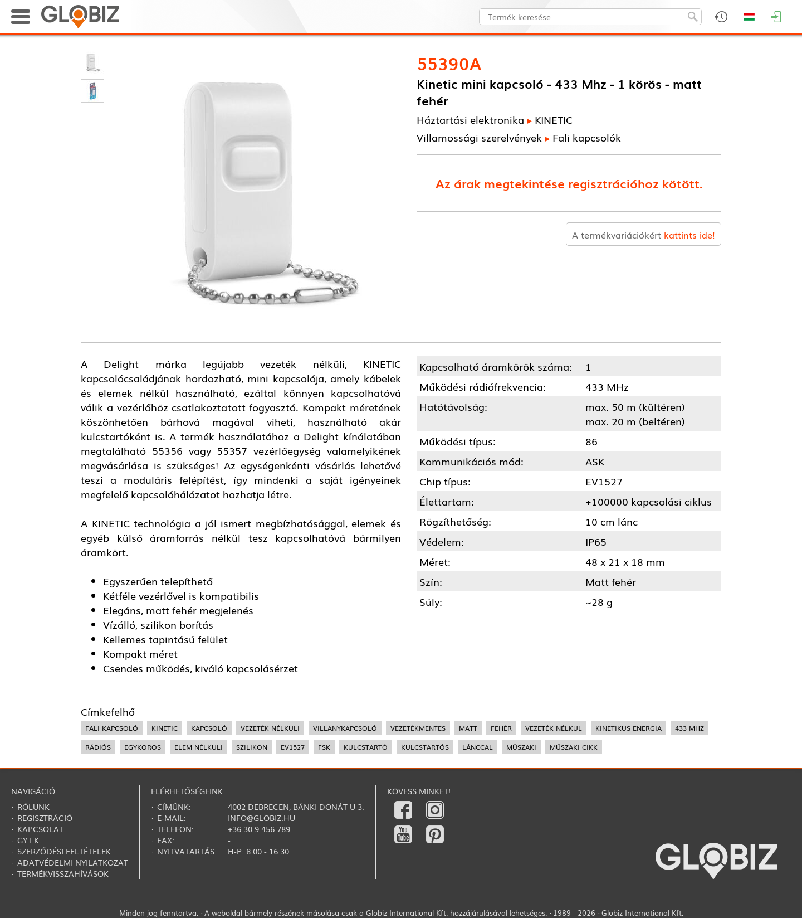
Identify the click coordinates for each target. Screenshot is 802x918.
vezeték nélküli (270, 728)
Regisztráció (44, 817)
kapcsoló (209, 728)
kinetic (164, 728)
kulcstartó (366, 747)
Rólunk (33, 806)
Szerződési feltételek (64, 851)
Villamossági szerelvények (479, 137)
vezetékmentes (418, 728)
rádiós (98, 747)
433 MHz (689, 728)
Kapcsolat (40, 828)
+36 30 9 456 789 (259, 828)
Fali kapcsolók (586, 137)
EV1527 (293, 747)
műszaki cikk (574, 747)
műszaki (521, 747)
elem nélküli (198, 747)
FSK (324, 747)
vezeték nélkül (553, 728)
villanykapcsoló (345, 728)
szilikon (251, 747)
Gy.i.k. (29, 840)
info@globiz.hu (261, 817)
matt (468, 728)
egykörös (142, 747)
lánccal (477, 747)
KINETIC (554, 119)
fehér (501, 728)
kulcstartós (425, 747)
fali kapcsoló (111, 728)
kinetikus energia (628, 728)
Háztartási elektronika (470, 119)
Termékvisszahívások (63, 873)
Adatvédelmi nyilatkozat (72, 862)
